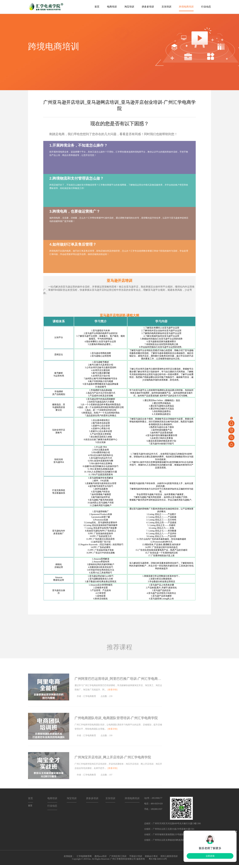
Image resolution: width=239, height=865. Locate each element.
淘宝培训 (129, 6)
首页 (97, 6)
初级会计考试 (151, 856)
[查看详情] (113, 695)
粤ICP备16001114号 (157, 859)
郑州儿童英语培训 (169, 856)
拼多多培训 (148, 6)
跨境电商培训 (186, 6)
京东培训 (166, 6)
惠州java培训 (101, 856)
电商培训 (112, 6)
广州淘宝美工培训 (117, 856)
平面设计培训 (135, 856)
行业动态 (206, 6)
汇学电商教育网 (84, 856)
